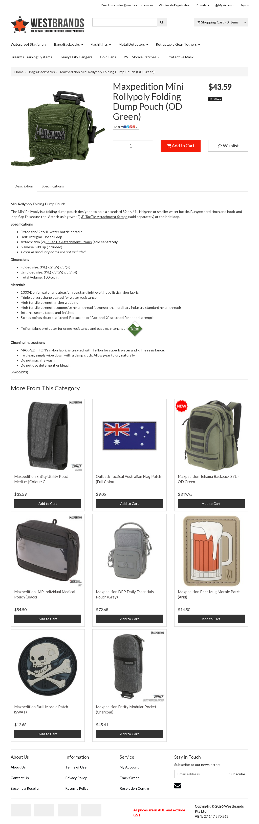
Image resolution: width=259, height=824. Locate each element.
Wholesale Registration (174, 5)
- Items (218, 22)
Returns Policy (76, 788)
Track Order (129, 778)
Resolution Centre (134, 788)
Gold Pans (108, 57)
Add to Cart (181, 145)
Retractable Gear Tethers (178, 44)
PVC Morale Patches (142, 57)
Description (24, 186)
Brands (203, 5)
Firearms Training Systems (31, 57)
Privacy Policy (76, 778)
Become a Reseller (25, 788)
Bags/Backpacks (68, 44)
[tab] (24, 186)
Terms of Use (76, 767)
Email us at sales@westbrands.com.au (127, 5)
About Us (18, 767)
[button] (228, 146)
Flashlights (101, 44)
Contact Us (20, 778)
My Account (129, 767)
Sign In (245, 5)
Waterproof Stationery (29, 44)
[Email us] (177, 785)
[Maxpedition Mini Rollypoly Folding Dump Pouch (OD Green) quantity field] (133, 145)
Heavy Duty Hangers (76, 57)
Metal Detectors (133, 44)
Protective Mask (180, 57)
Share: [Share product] (126, 127)
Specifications (53, 186)
